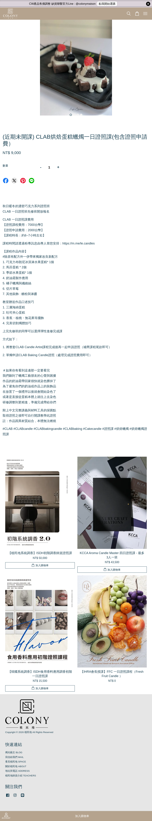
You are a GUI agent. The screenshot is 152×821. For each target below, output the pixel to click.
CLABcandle (23, 429)
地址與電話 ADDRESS (17, 771)
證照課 (108, 429)
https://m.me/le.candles (78, 243)
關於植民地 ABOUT (15, 766)
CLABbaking (72, 429)
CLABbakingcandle (48, 429)
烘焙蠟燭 (121, 429)
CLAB (8, 429)
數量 (5, 165)
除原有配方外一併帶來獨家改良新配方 (30, 256)
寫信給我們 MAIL (14, 757)
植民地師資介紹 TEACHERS (20, 775)
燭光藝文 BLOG (13, 752)
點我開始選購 (107, 3)
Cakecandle (92, 429)
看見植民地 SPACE (15, 761)
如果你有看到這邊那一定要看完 (26, 370)
